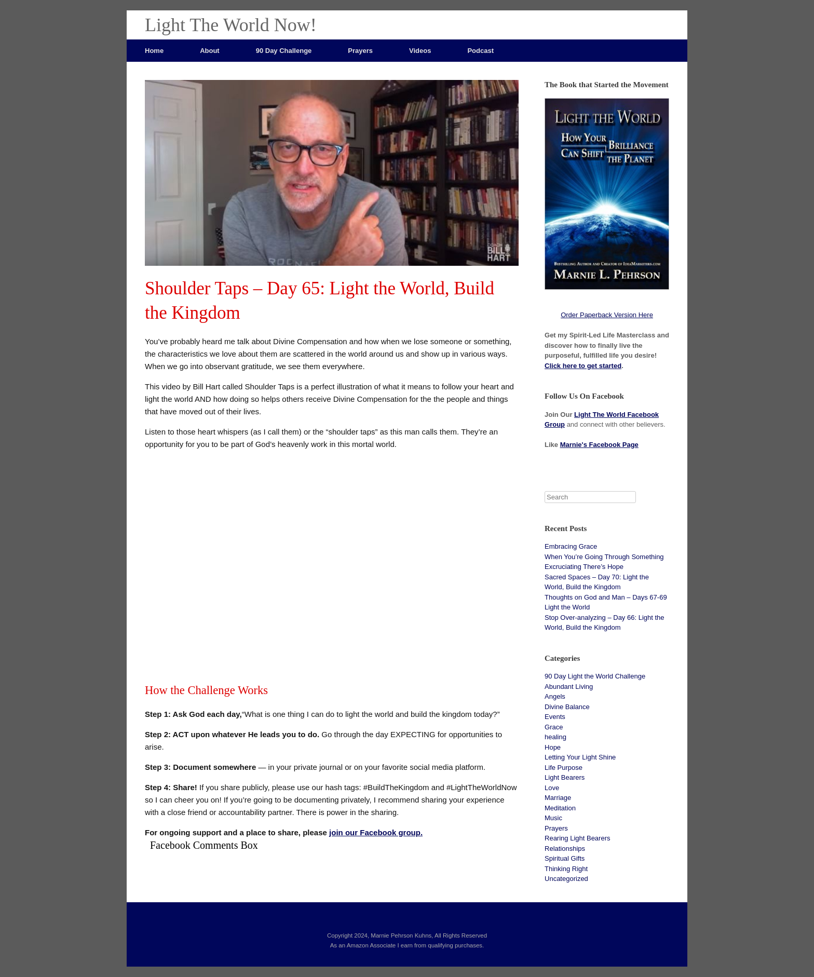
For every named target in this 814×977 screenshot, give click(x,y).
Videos (420, 51)
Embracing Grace (571, 546)
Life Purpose (563, 767)
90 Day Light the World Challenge (595, 676)
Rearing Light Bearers (577, 838)
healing (555, 737)
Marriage (558, 798)
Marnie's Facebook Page (599, 445)
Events (555, 717)
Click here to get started (583, 366)
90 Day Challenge (284, 51)
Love (552, 788)
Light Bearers (565, 777)
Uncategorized (566, 879)
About (210, 51)
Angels (555, 696)
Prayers (360, 51)
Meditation (560, 808)
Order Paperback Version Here (607, 315)
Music (553, 818)
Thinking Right (566, 869)
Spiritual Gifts (565, 858)
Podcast (480, 51)
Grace (554, 727)
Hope (553, 747)
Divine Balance (567, 707)
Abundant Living (569, 686)
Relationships (565, 848)
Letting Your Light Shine (580, 757)
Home (154, 51)
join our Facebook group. (376, 832)
